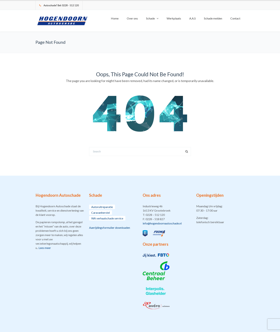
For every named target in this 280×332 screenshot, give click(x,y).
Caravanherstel (100, 212)
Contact (235, 18)
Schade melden (213, 18)
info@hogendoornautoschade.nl (162, 223)
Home (115, 18)
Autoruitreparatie (102, 207)
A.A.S (192, 18)
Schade (150, 18)
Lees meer (45, 247)
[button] (167, 215)
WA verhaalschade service (107, 218)
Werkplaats (174, 18)
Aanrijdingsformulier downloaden (109, 227)
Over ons (132, 18)
